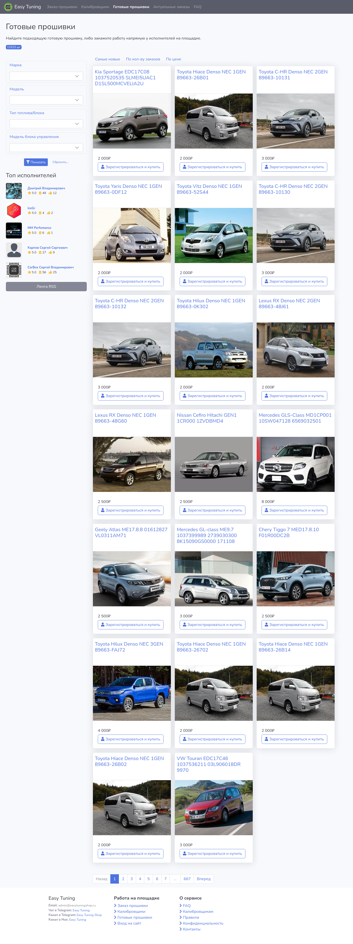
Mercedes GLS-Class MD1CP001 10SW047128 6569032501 (295, 418)
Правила (191, 917)
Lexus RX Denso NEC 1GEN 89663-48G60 (125, 418)
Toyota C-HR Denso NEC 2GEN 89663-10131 (293, 75)
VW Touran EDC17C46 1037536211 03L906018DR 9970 (208, 764)
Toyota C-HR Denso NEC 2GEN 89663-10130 (293, 189)
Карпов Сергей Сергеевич (48, 248)
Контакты (192, 929)
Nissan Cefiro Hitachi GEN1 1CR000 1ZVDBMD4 (207, 418)
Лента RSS (46, 286)
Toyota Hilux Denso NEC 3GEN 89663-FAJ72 (129, 647)
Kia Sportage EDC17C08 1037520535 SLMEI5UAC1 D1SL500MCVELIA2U (125, 78)
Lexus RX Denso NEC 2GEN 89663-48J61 (289, 303)
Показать (36, 162)
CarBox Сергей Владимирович (51, 267)
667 (187, 879)
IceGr (31, 208)
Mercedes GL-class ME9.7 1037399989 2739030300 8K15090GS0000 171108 (207, 535)
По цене (173, 59)
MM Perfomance (39, 228)
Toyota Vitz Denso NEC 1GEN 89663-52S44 (209, 189)
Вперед (204, 879)
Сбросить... (61, 162)
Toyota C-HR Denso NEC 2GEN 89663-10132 (129, 303)
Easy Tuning (27, 6)
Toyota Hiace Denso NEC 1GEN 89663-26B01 (211, 75)
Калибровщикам (198, 911)
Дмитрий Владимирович (46, 188)
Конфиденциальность (203, 923)
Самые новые (107, 59)
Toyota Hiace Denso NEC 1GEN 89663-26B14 (293, 647)
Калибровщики (95, 7)
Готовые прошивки (131, 7)
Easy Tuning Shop (89, 915)
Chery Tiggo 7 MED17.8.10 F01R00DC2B (289, 532)
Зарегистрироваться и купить (130, 167)
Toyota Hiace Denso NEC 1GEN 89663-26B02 (129, 761)
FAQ (198, 7)
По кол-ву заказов (143, 59)
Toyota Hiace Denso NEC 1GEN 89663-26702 (211, 647)
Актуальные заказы (171, 7)
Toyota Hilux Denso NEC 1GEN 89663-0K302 (211, 303)
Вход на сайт (129, 923)
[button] (345, 7)
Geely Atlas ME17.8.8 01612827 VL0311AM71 (131, 532)
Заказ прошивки (62, 7)
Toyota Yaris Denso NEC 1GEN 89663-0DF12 (128, 189)
